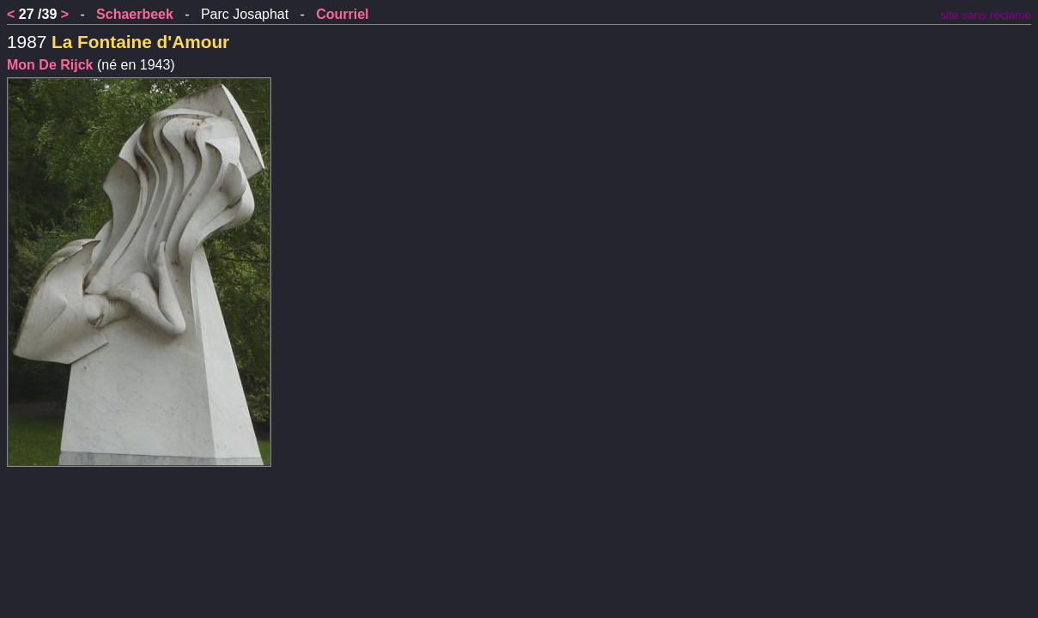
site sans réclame (985, 15)
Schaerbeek (134, 14)
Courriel (342, 14)
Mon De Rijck (50, 65)
